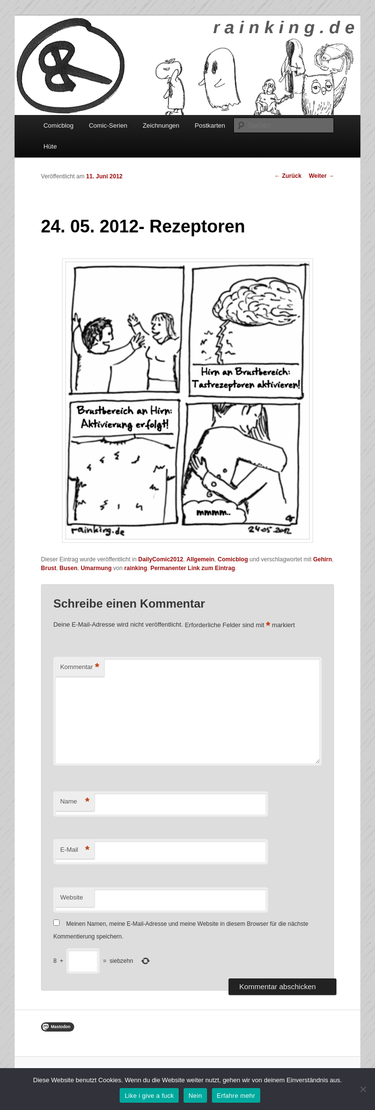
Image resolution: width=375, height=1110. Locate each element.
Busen (69, 568)
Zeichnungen (161, 125)
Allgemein (200, 559)
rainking (136, 568)
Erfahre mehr (236, 1095)
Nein (195, 1095)
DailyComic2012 (160, 559)
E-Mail (74, 850)
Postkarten (210, 125)
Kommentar (79, 667)
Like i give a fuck (149, 1095)
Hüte (50, 146)
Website (71, 897)
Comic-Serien (108, 125)
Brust (48, 568)
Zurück (287, 175)
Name (74, 802)
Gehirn (322, 559)
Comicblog (58, 125)
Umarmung (96, 568)
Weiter (321, 175)
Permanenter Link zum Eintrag (192, 568)
